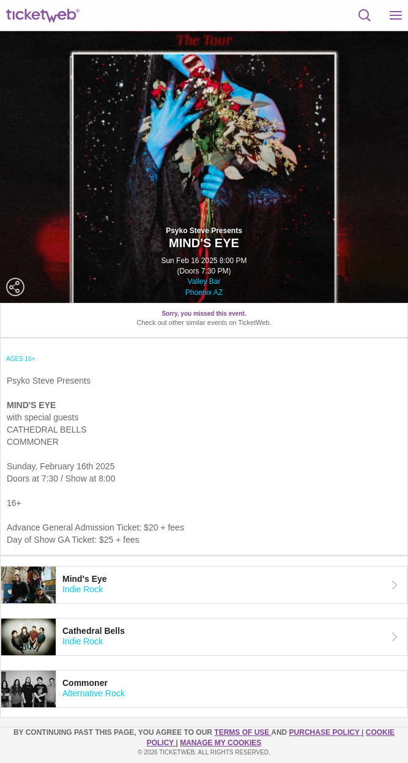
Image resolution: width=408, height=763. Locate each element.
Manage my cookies (220, 743)
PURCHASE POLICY (325, 732)
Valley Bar (204, 281)
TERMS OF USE (242, 732)
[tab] (204, 585)
